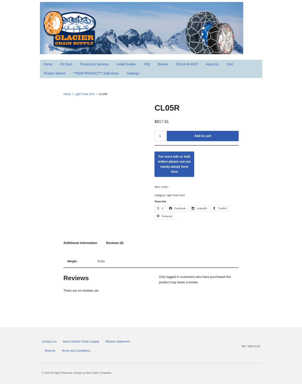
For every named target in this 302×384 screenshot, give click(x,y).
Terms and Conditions (76, 350)
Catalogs (133, 73)
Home (48, 64)
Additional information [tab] (80, 243)
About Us (213, 64)
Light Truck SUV (85, 94)
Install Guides (126, 64)
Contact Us (49, 341)
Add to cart (202, 136)
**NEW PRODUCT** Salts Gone (96, 73)
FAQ (147, 64)
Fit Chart (66, 64)
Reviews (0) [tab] (115, 243)
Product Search (55, 73)
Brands (163, 64)
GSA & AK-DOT (187, 64)
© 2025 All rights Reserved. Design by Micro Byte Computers (77, 372)
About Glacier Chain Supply (81, 341)
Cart (230, 64)
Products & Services (94, 64)
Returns (50, 350)
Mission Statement (117, 341)
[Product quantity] (160, 136)
